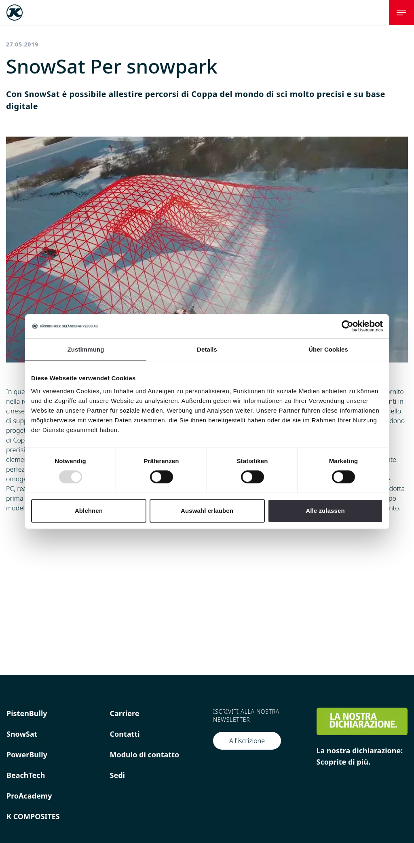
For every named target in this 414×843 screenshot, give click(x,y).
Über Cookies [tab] (328, 349)
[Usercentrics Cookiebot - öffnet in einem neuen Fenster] (347, 326)
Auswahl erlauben (207, 510)
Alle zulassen (325, 510)
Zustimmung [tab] (86, 349)
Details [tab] (207, 349)
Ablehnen (89, 510)
